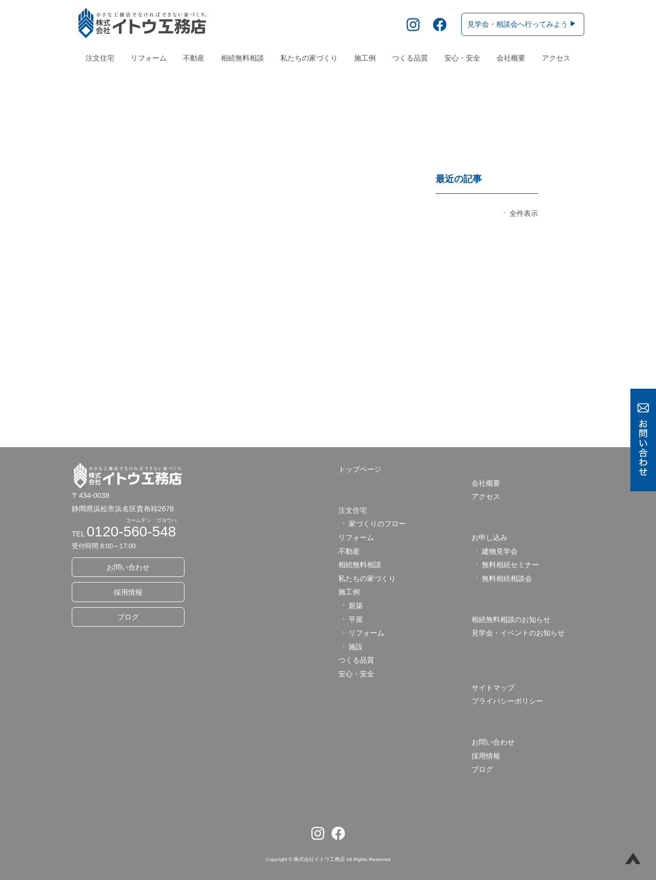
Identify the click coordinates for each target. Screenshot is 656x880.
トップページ (359, 470)
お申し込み (489, 538)
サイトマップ (493, 688)
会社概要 (511, 58)
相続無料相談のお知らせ (510, 619)
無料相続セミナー (506, 565)
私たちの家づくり (309, 58)
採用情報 (128, 592)
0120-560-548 (131, 531)
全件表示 (519, 213)
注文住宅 (100, 58)
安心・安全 (462, 58)
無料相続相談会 (502, 578)
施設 (351, 647)
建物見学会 (495, 551)
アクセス (556, 58)
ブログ (128, 617)
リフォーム (149, 58)
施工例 (365, 58)
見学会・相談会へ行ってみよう (522, 24)
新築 (351, 606)
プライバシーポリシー (507, 701)
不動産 (193, 58)
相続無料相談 (242, 58)
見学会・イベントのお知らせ (518, 633)
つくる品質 (410, 58)
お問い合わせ (128, 568)
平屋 (351, 619)
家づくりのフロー (373, 524)
